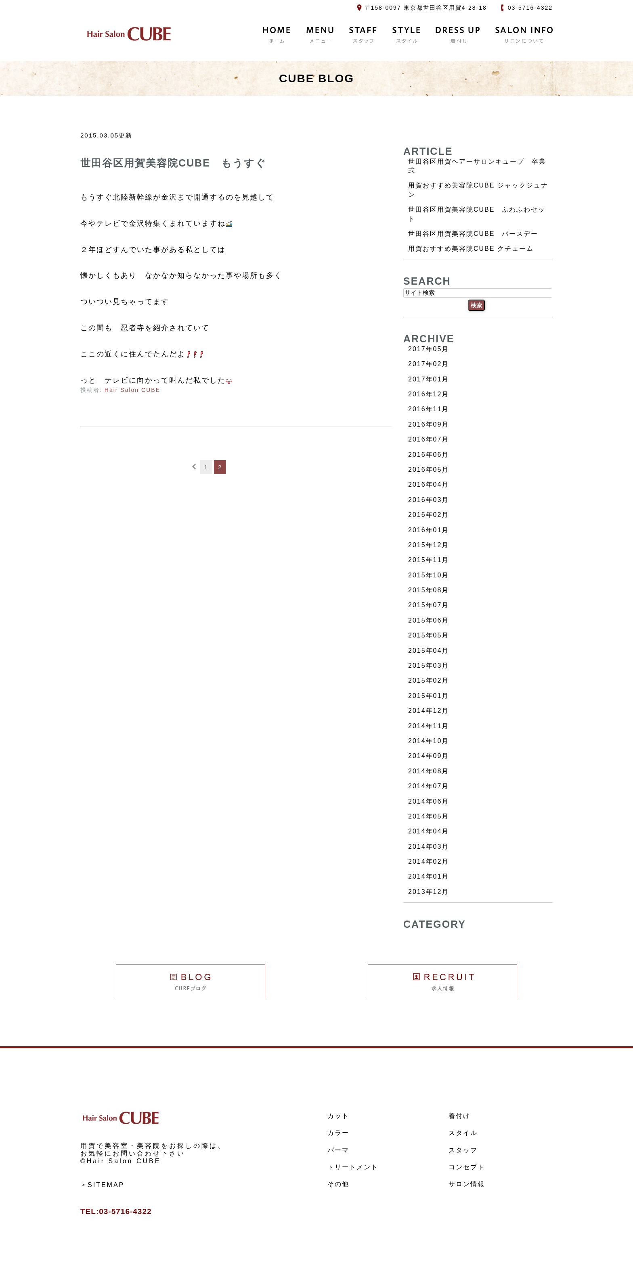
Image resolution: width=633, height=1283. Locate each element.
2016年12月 (428, 394)
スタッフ (463, 1150)
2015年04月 (428, 650)
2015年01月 (428, 695)
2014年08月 (428, 771)
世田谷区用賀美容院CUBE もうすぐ (173, 163)
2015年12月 (428, 545)
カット (338, 1115)
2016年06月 (428, 454)
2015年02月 (428, 680)
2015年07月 (428, 605)
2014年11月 (428, 726)
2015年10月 (428, 575)
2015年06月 (428, 620)
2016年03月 (428, 499)
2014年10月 (428, 740)
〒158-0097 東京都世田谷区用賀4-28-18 (426, 7)
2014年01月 (428, 876)
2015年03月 (428, 665)
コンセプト (467, 1167)
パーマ (338, 1150)
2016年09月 (428, 424)
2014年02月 (428, 861)
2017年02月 (428, 363)
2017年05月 (428, 349)
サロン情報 (467, 1184)
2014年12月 (428, 710)
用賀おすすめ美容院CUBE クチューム (471, 248)
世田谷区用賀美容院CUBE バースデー (473, 233)
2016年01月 (428, 530)
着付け (459, 1115)
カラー (338, 1132)
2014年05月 (428, 816)
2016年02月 (428, 514)
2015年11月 (428, 559)
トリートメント (352, 1167)
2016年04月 (428, 484)
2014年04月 (428, 831)
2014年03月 (428, 846)
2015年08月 (428, 590)
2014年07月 (428, 786)
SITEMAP (106, 1184)
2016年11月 (428, 409)
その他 (338, 1184)
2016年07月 (428, 439)
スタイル (463, 1132)
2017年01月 (428, 379)
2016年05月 (428, 469)
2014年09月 (428, 755)
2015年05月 (428, 635)
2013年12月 (428, 891)
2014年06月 (428, 801)
